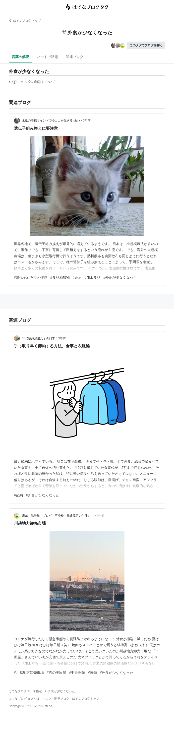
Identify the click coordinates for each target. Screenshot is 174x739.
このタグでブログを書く (146, 45)
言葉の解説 (20, 57)
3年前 (87, 120)
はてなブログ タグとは (24, 698)
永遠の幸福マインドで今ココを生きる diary (51, 120)
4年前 (100, 515)
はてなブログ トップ (25, 20)
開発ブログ (61, 698)
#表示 (77, 277)
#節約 (18, 495)
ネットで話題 (47, 57)
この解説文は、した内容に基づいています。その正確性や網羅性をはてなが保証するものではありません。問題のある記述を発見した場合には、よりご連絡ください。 (32, 82)
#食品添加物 (60, 277)
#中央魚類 (77, 673)
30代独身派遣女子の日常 (38, 338)
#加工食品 (92, 277)
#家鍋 (92, 673)
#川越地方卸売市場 (29, 673)
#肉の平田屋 (56, 673)
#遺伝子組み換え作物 (30, 277)
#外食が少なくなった (120, 277)
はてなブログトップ (85, 698)
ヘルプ (46, 698)
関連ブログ (74, 57)
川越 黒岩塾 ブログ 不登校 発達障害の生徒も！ (58, 515)
